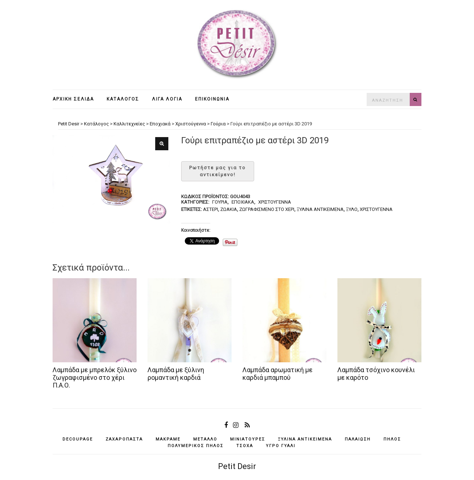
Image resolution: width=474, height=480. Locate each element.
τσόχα (244, 445)
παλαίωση (358, 439)
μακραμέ (168, 439)
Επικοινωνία (212, 99)
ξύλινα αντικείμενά (320, 209)
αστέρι (210, 209)
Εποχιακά (243, 202)
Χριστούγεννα (274, 202)
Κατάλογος (123, 99)
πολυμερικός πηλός (195, 445)
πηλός (392, 439)
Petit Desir (237, 466)
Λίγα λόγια (167, 99)
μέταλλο (205, 439)
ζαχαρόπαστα (124, 439)
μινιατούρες (247, 439)
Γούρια (220, 202)
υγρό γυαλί (280, 445)
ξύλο (352, 209)
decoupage (77, 439)
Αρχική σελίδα (73, 99)
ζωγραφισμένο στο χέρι (266, 209)
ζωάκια (228, 209)
